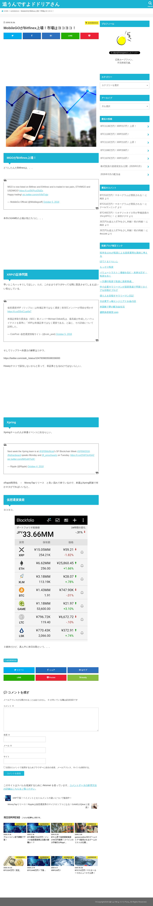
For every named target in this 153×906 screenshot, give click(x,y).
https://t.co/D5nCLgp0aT (19, 311)
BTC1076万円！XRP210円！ (114, 156)
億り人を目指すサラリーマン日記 (116, 285)
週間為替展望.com (108, 301)
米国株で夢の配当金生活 (111, 295)
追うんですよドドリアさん (31, 4)
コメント (9, 706)
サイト (6, 756)
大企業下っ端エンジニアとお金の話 (117, 290)
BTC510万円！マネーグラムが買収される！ (120, 191)
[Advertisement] (51, 62)
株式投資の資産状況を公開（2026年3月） (120, 163)
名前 (7, 735)
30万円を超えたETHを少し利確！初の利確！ (121, 217)
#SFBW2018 (83, 451)
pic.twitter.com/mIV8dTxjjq (35, 194)
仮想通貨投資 (11, 660)
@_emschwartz (49, 455)
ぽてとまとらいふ (108, 252)
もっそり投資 (106, 258)
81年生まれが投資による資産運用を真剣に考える (123, 247)
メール (8, 745)
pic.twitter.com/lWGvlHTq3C (21, 459)
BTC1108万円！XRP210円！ (114, 133)
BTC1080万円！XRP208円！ (114, 148)
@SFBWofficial (46, 451)
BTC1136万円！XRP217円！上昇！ (117, 126)
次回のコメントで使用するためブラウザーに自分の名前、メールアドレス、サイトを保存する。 (48, 767)
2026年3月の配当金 (109, 171)
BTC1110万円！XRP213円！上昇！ (117, 141)
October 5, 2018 (51, 202)
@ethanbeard (14, 455)
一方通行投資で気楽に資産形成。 (116, 271)
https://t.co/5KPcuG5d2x (31, 190)
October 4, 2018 (36, 466)
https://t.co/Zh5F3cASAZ (82, 455)
